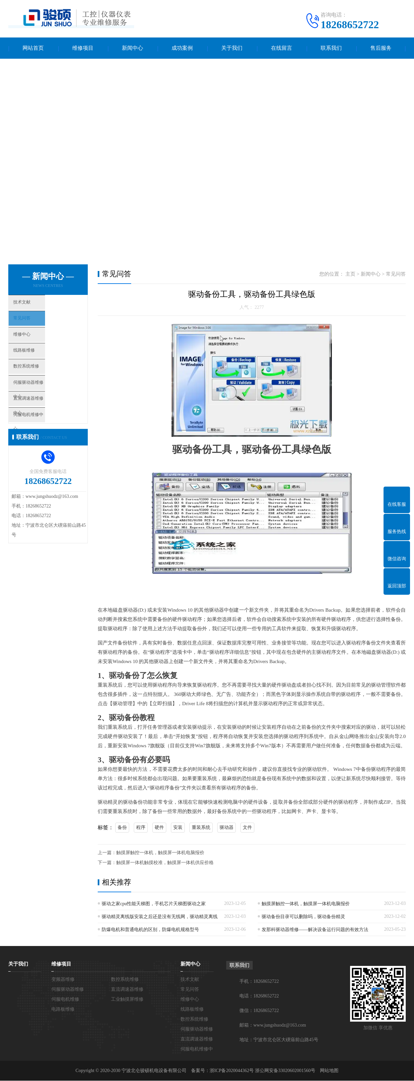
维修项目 (82, 48)
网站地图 (329, 1070)
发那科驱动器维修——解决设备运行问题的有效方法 (315, 929)
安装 (177, 827)
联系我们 (331, 48)
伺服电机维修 (65, 999)
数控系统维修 (39, 383)
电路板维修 (63, 1009)
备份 (122, 827)
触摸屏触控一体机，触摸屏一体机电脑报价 (306, 904)
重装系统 (201, 827)
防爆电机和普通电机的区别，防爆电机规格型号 (150, 929)
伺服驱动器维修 (67, 989)
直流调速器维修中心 (46, 422)
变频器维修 (63, 979)
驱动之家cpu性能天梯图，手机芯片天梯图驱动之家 (154, 904)
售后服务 (380, 48)
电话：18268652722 (259, 996)
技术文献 (34, 305)
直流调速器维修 (127, 989)
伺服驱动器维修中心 (46, 403)
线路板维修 (36, 364)
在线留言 (281, 48)
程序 (140, 827)
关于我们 (231, 48)
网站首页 (33, 48)
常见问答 (34, 324)
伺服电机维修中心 (44, 442)
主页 (350, 274)
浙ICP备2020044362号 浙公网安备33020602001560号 (262, 1070)
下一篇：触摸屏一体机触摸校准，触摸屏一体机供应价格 (156, 862)
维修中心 (34, 344)
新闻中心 (132, 48)
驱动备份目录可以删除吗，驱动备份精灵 (303, 916)
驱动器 (226, 827)
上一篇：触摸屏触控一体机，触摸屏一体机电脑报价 (151, 852)
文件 (247, 827)
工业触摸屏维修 (127, 999)
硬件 (159, 827)
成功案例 (182, 48)
